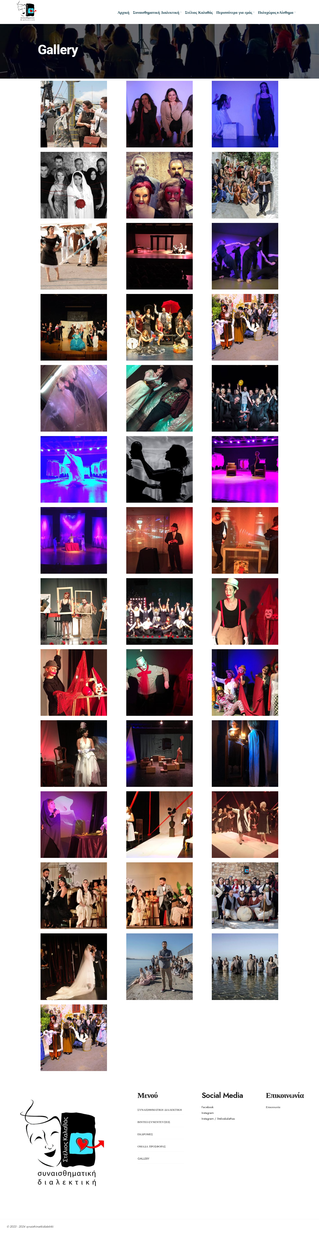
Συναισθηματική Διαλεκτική (156, 12)
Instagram (208, 1113)
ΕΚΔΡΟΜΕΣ (145, 1134)
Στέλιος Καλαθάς (199, 12)
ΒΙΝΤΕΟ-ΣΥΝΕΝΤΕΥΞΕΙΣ (154, 1122)
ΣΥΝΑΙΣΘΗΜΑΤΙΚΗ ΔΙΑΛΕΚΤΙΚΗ (160, 1110)
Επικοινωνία (273, 1107)
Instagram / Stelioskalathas (218, 1119)
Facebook (208, 1107)
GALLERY (143, 1159)
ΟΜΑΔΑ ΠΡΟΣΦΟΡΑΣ (152, 1146)
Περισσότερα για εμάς (234, 12)
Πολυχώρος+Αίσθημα (275, 12)
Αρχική (123, 12)
